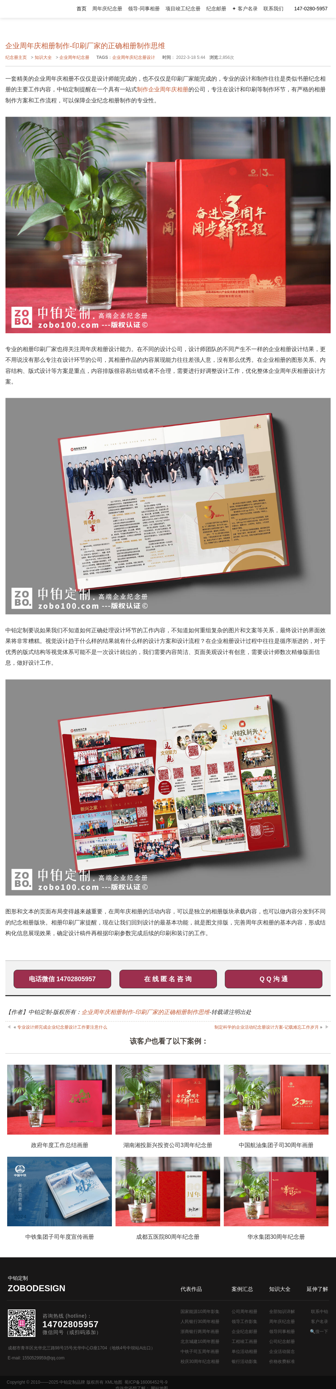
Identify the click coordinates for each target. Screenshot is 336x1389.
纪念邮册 (216, 8)
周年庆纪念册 (107, 8)
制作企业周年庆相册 (162, 89)
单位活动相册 (244, 1351)
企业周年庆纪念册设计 (133, 57)
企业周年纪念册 (74, 57)
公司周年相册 (244, 1311)
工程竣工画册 (244, 1341)
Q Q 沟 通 (274, 979)
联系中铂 (319, 1311)
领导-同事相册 (144, 8)
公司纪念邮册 (282, 1341)
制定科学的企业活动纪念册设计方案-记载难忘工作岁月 (266, 1027)
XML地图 (113, 1382)
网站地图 (320, 1382)
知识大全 (43, 57)
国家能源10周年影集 (200, 1311)
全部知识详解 (282, 1311)
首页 (81, 8)
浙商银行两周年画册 (200, 1331)
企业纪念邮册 (244, 1331)
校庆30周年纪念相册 (200, 1361)
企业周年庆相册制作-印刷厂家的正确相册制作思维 (145, 1012)
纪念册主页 (16, 57)
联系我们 (273, 8)
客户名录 (319, 1321)
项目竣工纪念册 (183, 8)
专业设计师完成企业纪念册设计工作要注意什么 (62, 1027)
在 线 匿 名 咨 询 (168, 979)
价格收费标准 (282, 1361)
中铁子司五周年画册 (200, 1351)
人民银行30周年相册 (200, 1321)
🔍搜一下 (319, 1331)
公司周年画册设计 (36, 9)
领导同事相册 (282, 1331)
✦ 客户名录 (245, 8)
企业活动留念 (282, 1351)
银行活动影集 (244, 1361)
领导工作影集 (244, 1321)
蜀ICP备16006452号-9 (145, 1382)
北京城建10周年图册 (200, 1341)
